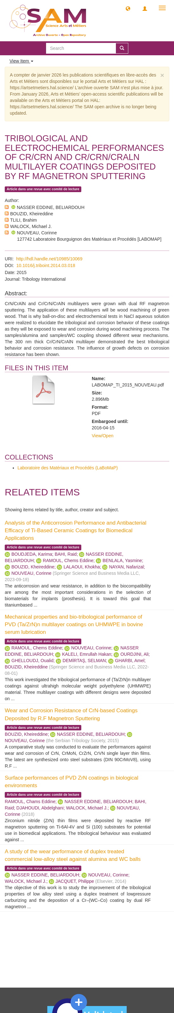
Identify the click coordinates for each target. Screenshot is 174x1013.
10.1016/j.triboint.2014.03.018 (46, 265)
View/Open (102, 435)
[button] (128, 8)
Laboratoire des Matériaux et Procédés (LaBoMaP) (67, 467)
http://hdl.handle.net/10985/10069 (49, 258)
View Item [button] (21, 61)
